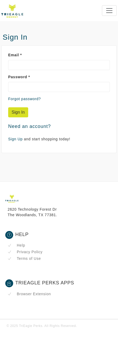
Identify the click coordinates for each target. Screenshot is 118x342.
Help (16, 245)
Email (15, 55)
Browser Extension (29, 294)
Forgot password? (24, 99)
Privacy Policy (25, 252)
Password (19, 77)
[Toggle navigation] (109, 10)
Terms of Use (24, 258)
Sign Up (15, 139)
